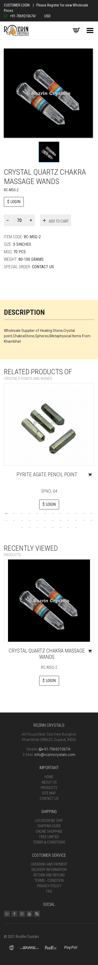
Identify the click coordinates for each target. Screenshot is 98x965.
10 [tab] (76, 513)
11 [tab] (83, 513)
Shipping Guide (49, 826)
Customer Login (17, 5)
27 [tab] (37, 527)
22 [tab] (76, 520)
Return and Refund (49, 875)
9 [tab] (68, 513)
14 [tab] (14, 520)
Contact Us (43, 266)
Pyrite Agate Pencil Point (47, 474)
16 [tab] (29, 520)
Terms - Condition (49, 880)
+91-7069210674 (19, 16)
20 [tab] (60, 520)
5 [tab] (37, 513)
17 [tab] (37, 520)
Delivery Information (49, 870)
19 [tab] (52, 520)
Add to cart (59, 221)
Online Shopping (49, 831)
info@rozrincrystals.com (54, 755)
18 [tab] (45, 520)
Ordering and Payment (49, 864)
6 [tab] (45, 513)
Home (49, 777)
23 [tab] (83, 520)
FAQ (49, 891)
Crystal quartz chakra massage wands (47, 654)
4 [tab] (29, 513)
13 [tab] (6, 520)
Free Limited (49, 837)
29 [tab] (52, 527)
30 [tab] (60, 527)
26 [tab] (29, 527)
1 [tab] (6, 513)
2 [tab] (14, 513)
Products (49, 788)
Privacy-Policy (49, 886)
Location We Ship (49, 820)
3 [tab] (22, 513)
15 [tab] (22, 520)
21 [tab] (68, 520)
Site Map (49, 793)
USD (47, 16)
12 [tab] (91, 513)
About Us (49, 782)
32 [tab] (76, 527)
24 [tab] (91, 520)
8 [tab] (60, 513)
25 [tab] (22, 527)
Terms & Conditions (49, 842)
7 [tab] (52, 513)
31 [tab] (68, 527)
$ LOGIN (13, 201)
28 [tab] (45, 527)
